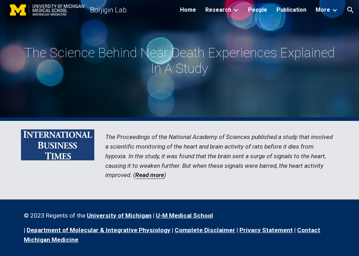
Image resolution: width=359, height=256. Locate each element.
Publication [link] (291, 9)
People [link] (257, 9)
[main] (179, 60)
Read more (149, 174)
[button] (350, 9)
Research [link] (218, 9)
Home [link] (188, 9)
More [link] (323, 9)
